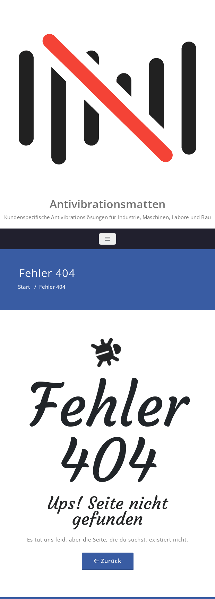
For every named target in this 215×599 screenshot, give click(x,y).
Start (24, 286)
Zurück (111, 561)
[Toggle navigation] (107, 239)
